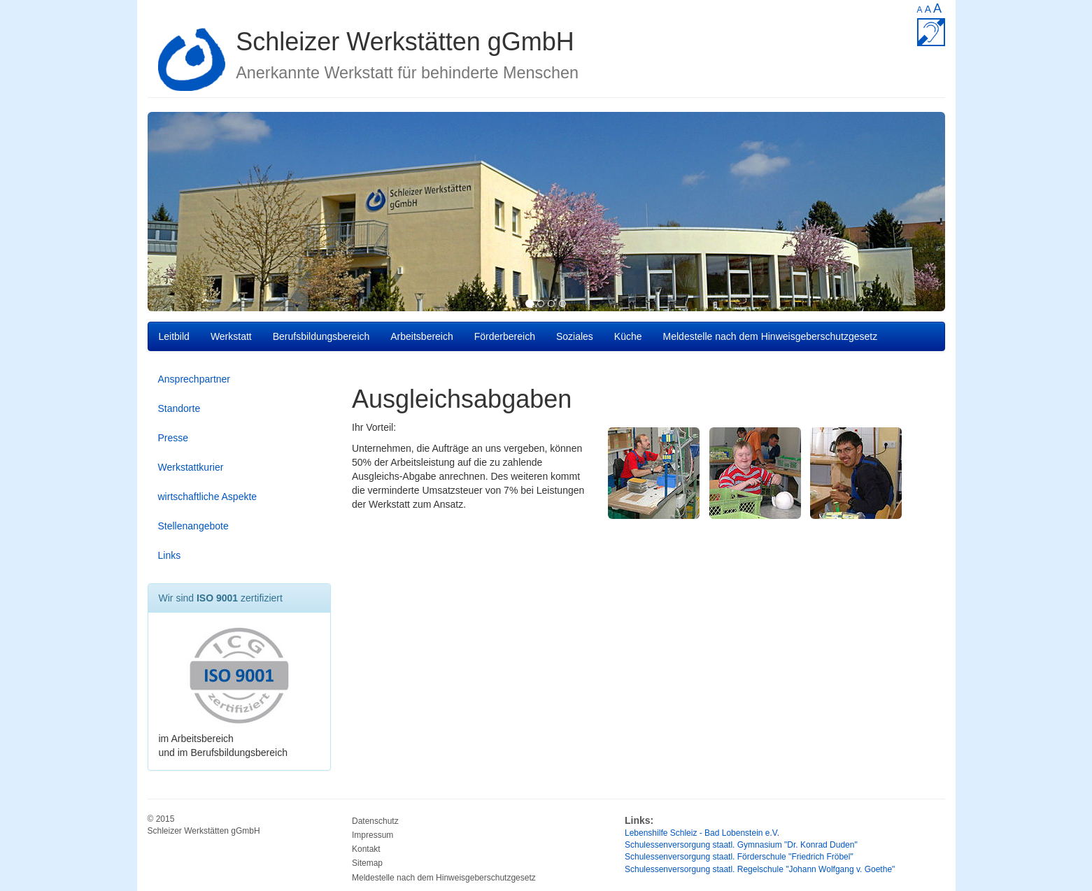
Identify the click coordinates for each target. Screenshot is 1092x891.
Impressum (372, 835)
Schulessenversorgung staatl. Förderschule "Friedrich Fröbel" (739, 857)
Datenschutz (375, 821)
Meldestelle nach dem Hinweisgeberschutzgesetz (770, 336)
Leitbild (174, 336)
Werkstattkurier (191, 467)
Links (169, 555)
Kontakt (366, 849)
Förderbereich (504, 336)
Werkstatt (231, 336)
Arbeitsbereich (421, 336)
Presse (173, 437)
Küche (628, 336)
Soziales (574, 336)
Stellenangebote (193, 526)
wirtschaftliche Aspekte (207, 496)
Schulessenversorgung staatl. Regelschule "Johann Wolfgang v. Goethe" (760, 869)
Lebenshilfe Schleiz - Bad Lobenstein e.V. (702, 833)
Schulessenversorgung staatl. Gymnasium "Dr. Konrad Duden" (741, 845)
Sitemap (367, 863)
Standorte (179, 408)
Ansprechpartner (194, 379)
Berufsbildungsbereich (321, 336)
